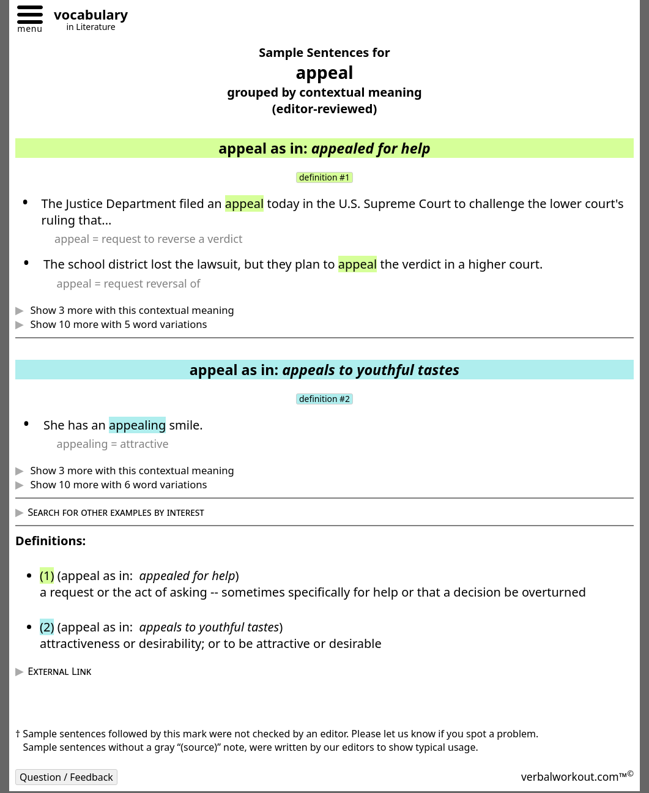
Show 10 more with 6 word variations (117, 485)
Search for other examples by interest (116, 512)
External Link (59, 672)
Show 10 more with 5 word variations (117, 324)
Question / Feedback (66, 777)
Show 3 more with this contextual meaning (131, 310)
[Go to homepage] (86, 16)
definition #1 (324, 177)
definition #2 (324, 398)
